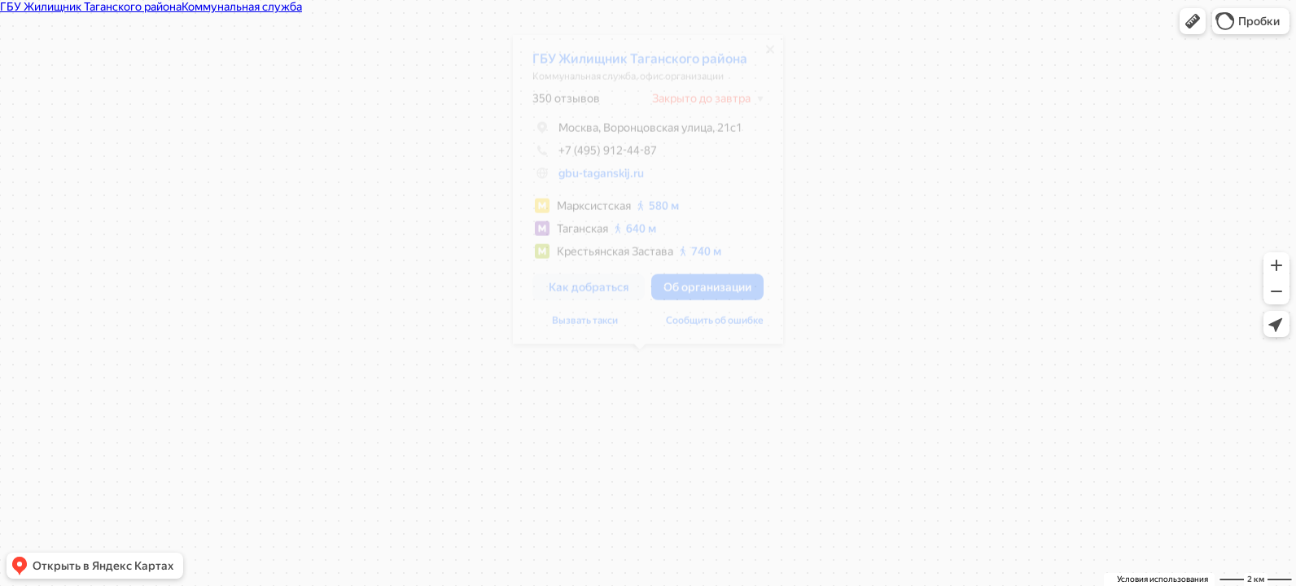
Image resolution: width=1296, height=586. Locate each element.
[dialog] (640, 195)
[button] (1193, 21)
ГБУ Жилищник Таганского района (631, 64)
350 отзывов (558, 104)
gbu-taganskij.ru (593, 179)
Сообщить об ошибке (706, 326)
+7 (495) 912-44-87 (586, 156)
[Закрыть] (761, 55)
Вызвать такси (577, 326)
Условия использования (1162, 579)
